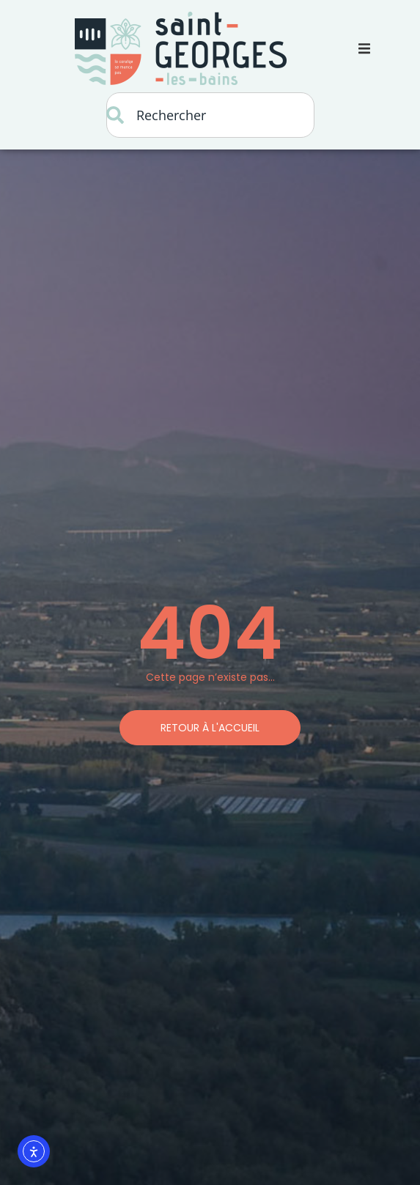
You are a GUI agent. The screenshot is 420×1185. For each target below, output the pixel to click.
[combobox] (210, 115)
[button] (364, 48)
